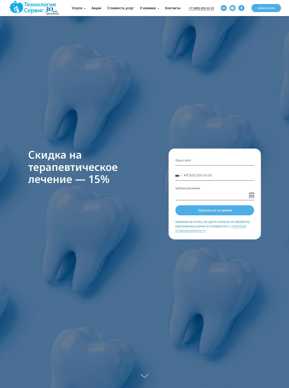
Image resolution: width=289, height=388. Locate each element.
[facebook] (241, 8)
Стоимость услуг (120, 8)
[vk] (224, 8)
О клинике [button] (148, 8)
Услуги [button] (77, 8)
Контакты (172, 8)
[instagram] (233, 8)
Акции (96, 8)
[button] (266, 8)
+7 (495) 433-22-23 (201, 8)
